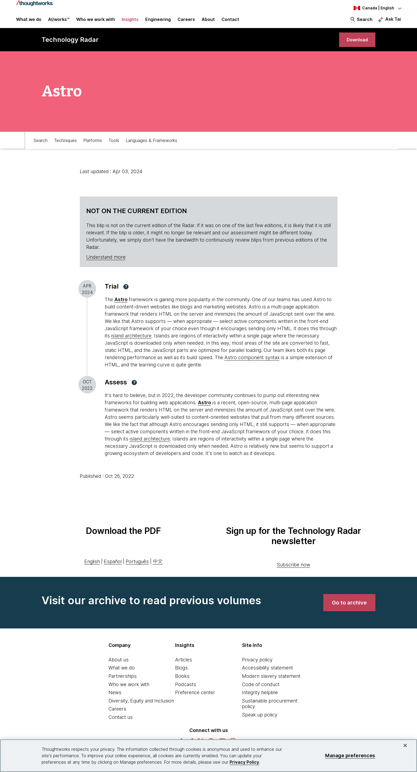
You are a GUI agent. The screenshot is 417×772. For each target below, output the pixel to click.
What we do (121, 675)
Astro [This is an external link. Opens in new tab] (121, 306)
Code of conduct (261, 691)
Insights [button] (130, 22)
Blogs (181, 675)
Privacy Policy (244, 762)
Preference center (195, 699)
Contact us (120, 724)
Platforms (92, 147)
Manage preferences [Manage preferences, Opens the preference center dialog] (350, 755)
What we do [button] (28, 22)
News (114, 699)
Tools (113, 147)
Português (137, 568)
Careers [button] (186, 22)
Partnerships (122, 683)
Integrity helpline (260, 699)
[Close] (405, 745)
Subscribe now (293, 571)
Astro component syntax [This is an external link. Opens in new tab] (252, 364)
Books (182, 683)
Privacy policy (257, 666)
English (92, 568)
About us (118, 666)
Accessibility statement (267, 675)
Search (364, 22)
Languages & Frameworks (151, 147)
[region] (208, 755)
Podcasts (185, 691)
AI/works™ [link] (59, 22)
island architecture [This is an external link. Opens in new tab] (131, 343)
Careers (117, 716)
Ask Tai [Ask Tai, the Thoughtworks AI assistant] (393, 21)
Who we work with (128, 691)
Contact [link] (230, 22)
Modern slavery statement (271, 683)
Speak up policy (259, 721)
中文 (157, 568)
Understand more (106, 264)
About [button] (208, 22)
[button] (126, 293)
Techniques (65, 147)
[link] (355, 45)
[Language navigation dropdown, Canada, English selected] (371, 8)
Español (113, 568)
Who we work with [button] (95, 22)
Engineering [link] (158, 22)
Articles (183, 666)
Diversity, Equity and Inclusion (141, 708)
